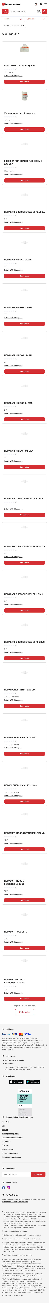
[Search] (44, 11)
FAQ (3, 1126)
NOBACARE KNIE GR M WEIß (18, 307)
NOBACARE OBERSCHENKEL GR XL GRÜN (24, 642)
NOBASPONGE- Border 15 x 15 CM (21, 785)
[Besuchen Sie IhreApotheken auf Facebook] (3, 1187)
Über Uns (5, 1145)
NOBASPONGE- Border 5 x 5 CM (19, 690)
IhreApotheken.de (8, 1041)
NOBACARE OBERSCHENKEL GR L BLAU (23, 594)
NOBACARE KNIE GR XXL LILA (18, 451)
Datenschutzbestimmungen (12, 1138)
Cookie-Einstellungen (10, 1153)
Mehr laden (24, 1012)
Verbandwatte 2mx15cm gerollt (19, 113)
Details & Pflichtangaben (13, 76)
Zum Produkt (24, 82)
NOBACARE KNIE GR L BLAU (18, 355)
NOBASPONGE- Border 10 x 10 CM (21, 737)
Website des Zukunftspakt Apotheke (15, 1202)
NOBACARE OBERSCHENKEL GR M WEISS (24, 546)
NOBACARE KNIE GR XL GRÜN (18, 403)
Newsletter (6, 1122)
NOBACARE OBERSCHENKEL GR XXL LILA (24, 212)
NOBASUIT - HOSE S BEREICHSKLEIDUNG (24, 833)
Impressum (6, 1141)
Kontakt (5, 1130)
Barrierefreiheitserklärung (11, 1157)
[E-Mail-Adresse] (16, 1174)
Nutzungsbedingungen (10, 1134)
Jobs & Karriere (7, 1149)
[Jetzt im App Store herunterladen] (16, 1082)
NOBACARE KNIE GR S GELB (17, 259)
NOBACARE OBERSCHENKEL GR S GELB (23, 498)
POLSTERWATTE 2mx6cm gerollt (20, 65)
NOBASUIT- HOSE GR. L (15, 932)
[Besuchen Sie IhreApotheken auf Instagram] (8, 1187)
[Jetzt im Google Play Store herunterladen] (33, 1082)
